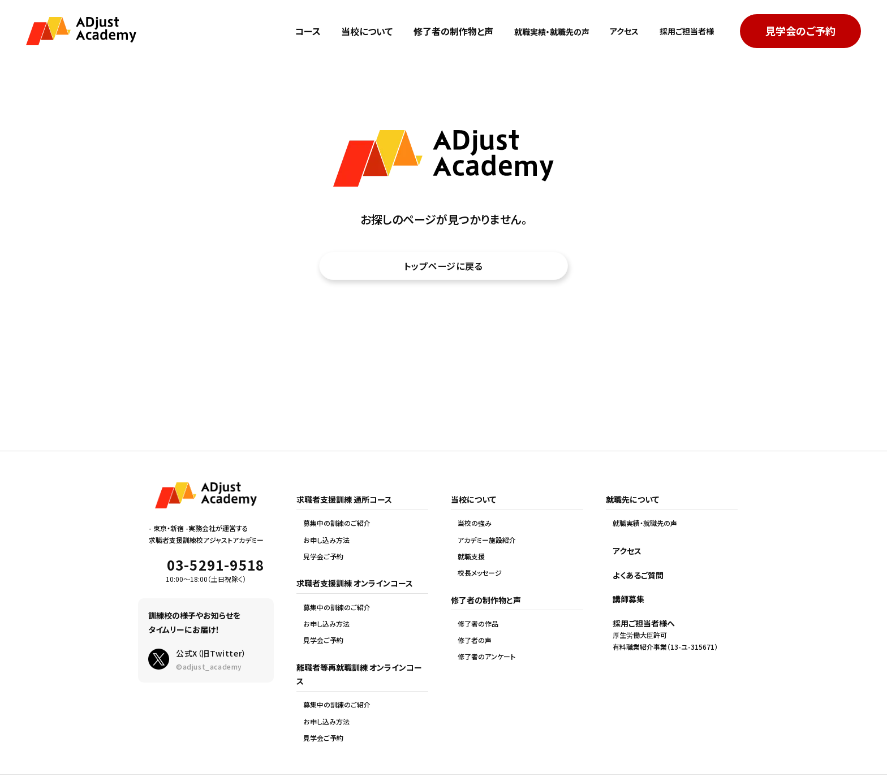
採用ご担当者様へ (644, 623)
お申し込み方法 (326, 540)
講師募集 (628, 599)
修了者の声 (475, 640)
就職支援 (471, 556)
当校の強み (475, 523)
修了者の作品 (478, 623)
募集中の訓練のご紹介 (337, 523)
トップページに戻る (443, 268)
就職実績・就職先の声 (535, 31)
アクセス (614, 31)
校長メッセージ (480, 572)
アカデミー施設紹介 (487, 540)
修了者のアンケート (486, 656)
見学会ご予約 (323, 556)
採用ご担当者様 (683, 31)
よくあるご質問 (638, 575)
